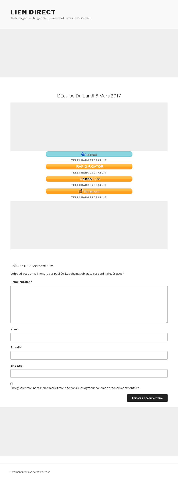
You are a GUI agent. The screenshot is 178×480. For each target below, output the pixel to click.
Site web (16, 365)
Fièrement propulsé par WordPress (29, 471)
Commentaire (21, 282)
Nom (14, 329)
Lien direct (33, 12)
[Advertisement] (89, 53)
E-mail (16, 347)
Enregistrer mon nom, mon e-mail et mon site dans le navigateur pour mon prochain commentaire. (75, 388)
